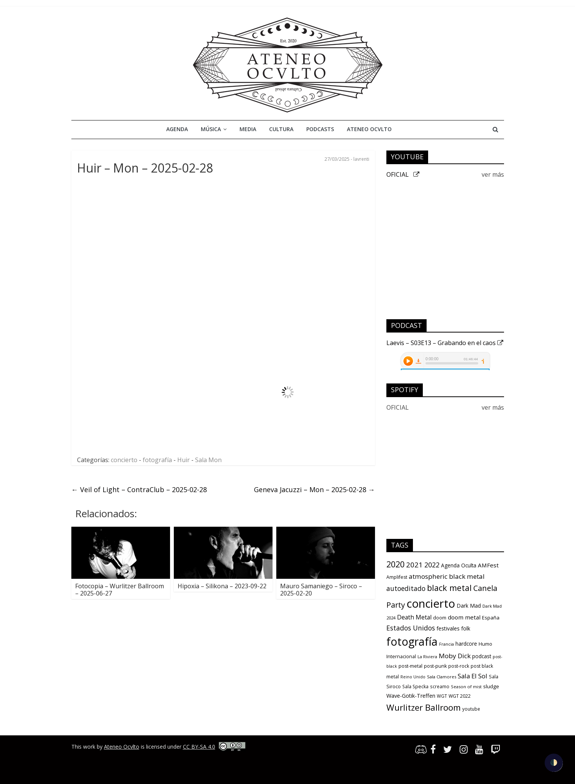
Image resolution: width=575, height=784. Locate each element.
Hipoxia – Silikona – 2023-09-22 (222, 586)
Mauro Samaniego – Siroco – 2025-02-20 (321, 589)
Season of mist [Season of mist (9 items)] (466, 686)
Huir (183, 460)
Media (247, 129)
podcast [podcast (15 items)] (481, 656)
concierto (124, 460)
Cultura (281, 129)
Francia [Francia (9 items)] (446, 644)
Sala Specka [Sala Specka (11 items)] (415, 686)
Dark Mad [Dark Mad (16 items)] (469, 605)
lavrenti (361, 159)
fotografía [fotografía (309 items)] (412, 641)
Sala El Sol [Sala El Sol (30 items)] (472, 676)
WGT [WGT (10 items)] (442, 696)
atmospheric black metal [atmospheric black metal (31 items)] (447, 576)
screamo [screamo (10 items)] (439, 686)
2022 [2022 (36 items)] (432, 564)
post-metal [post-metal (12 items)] (410, 666)
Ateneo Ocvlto (369, 129)
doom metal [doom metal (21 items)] (464, 617)
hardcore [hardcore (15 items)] (466, 643)
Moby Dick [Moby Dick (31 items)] (455, 655)
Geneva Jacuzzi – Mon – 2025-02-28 (314, 489)
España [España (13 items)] (490, 617)
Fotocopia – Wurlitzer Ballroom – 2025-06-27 (119, 589)
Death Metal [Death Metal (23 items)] (414, 617)
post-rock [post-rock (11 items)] (458, 666)
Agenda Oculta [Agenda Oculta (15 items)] (458, 565)
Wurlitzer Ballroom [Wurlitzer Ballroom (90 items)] (423, 707)
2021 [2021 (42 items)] (414, 564)
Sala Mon (208, 460)
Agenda (177, 129)
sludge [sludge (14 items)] (491, 686)
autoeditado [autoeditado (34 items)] (405, 588)
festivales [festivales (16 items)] (448, 628)
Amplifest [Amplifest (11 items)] (396, 577)
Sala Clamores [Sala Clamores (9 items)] (441, 676)
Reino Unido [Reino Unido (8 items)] (412, 676)
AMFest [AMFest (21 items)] (488, 565)
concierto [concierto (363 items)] (430, 603)
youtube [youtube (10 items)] (471, 709)
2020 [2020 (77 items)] (395, 564)
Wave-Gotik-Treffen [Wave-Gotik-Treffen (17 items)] (410, 695)
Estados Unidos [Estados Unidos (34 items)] (410, 627)
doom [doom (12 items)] (439, 618)
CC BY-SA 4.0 (199, 746)
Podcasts (320, 129)
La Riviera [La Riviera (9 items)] (427, 656)
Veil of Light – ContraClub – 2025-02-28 (139, 489)
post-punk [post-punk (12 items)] (435, 666)
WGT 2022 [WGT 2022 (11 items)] (460, 696)
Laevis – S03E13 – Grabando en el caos (444, 343)
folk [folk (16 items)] (465, 628)
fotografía (157, 460)
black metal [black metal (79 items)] (449, 587)
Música (211, 129)
